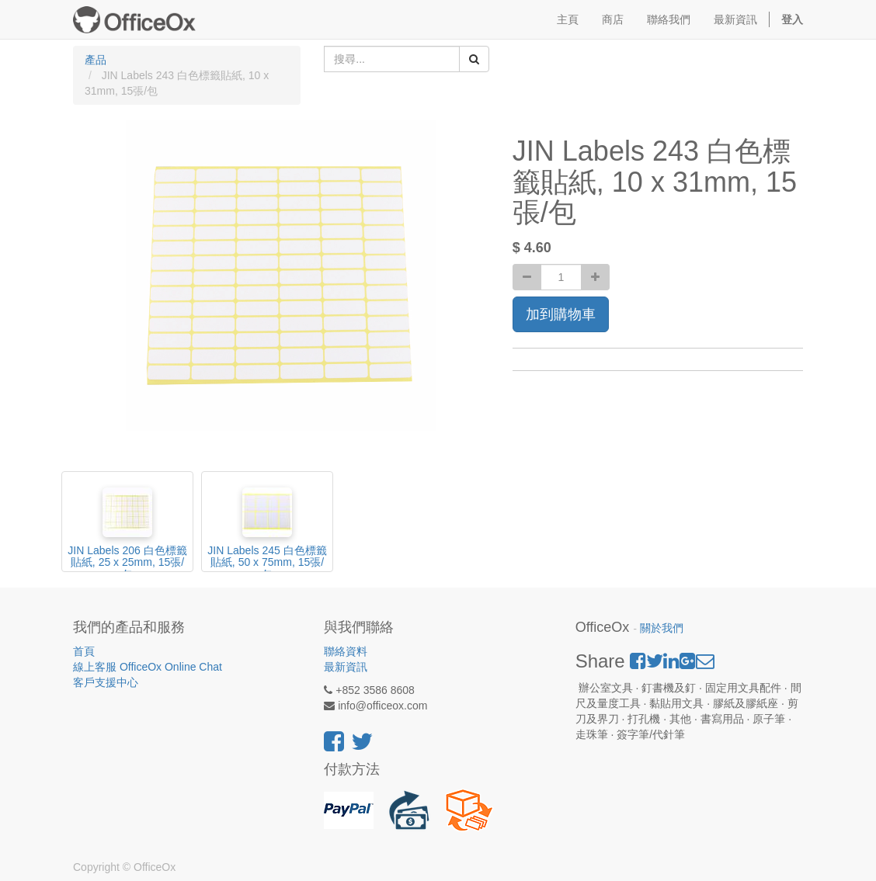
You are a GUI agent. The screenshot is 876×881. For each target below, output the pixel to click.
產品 (95, 60)
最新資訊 (345, 667)
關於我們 (661, 628)
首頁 (84, 651)
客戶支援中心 (105, 682)
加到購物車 (561, 314)
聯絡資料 (345, 651)
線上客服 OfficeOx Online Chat (147, 667)
